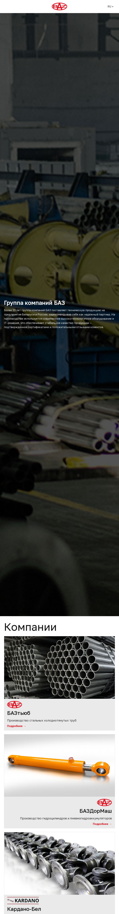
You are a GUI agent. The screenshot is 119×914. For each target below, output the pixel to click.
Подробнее (16, 726)
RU (110, 6)
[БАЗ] (59, 6)
